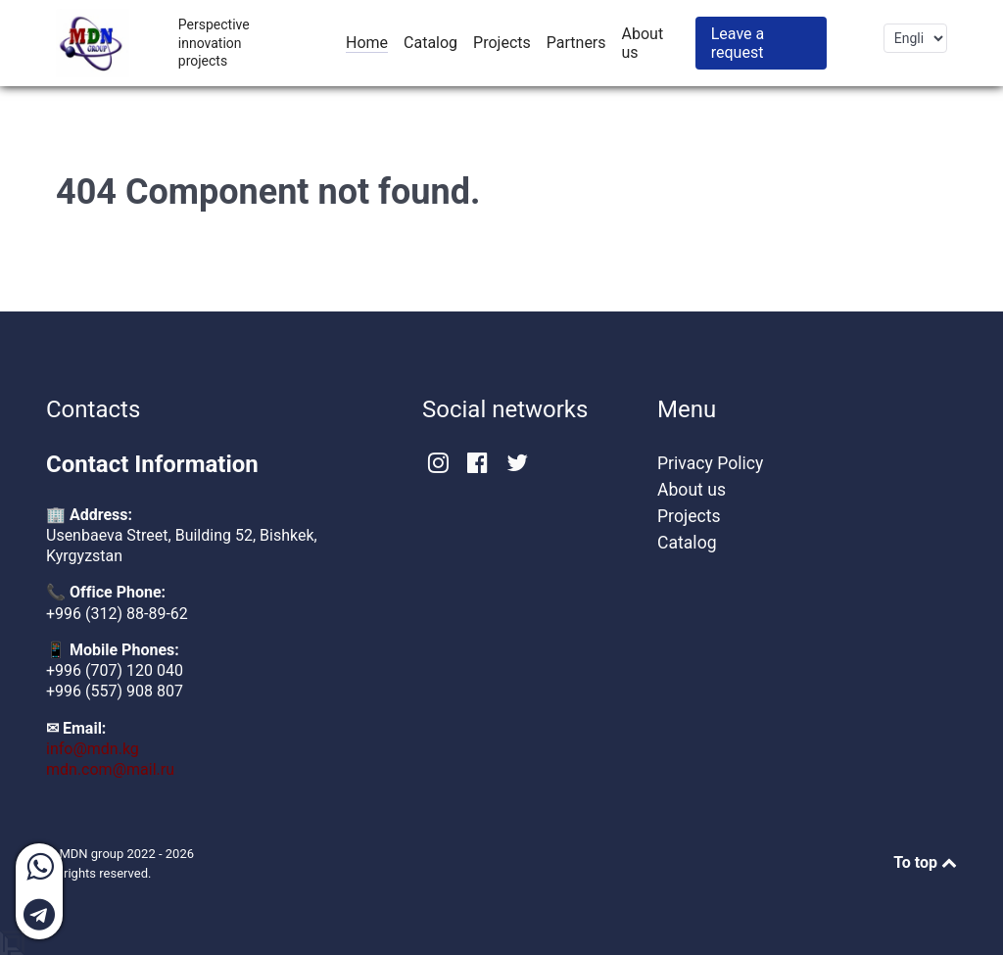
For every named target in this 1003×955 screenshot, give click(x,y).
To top (925, 862)
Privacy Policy (710, 463)
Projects (689, 516)
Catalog (687, 542)
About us (691, 490)
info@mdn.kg (92, 749)
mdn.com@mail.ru (110, 769)
